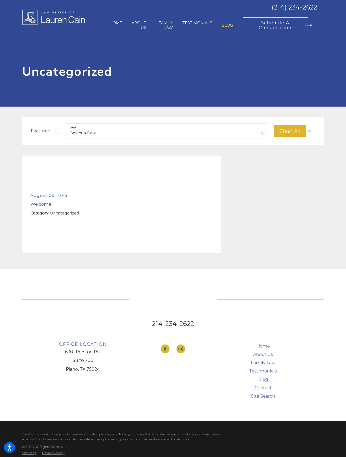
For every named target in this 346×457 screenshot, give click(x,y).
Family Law (263, 362)
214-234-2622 (173, 323)
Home (263, 346)
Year (73, 127)
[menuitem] (115, 25)
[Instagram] (181, 348)
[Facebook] (165, 348)
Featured (41, 131)
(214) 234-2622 (294, 7)
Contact (263, 387)
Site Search (263, 396)
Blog (263, 379)
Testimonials (263, 371)
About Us (263, 354)
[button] (9, 447)
